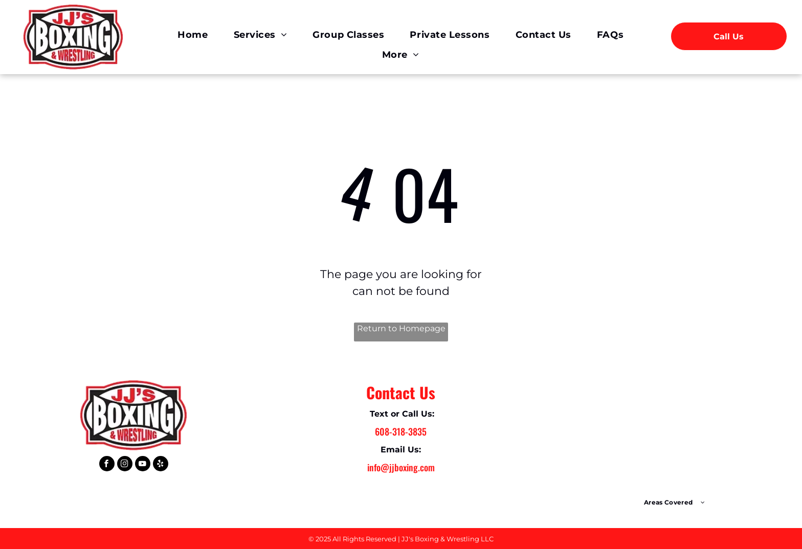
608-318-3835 (401, 431)
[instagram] (124, 465)
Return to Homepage (401, 328)
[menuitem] (192, 35)
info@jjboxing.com (401, 467)
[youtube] (142, 465)
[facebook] (107, 465)
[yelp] (160, 465)
